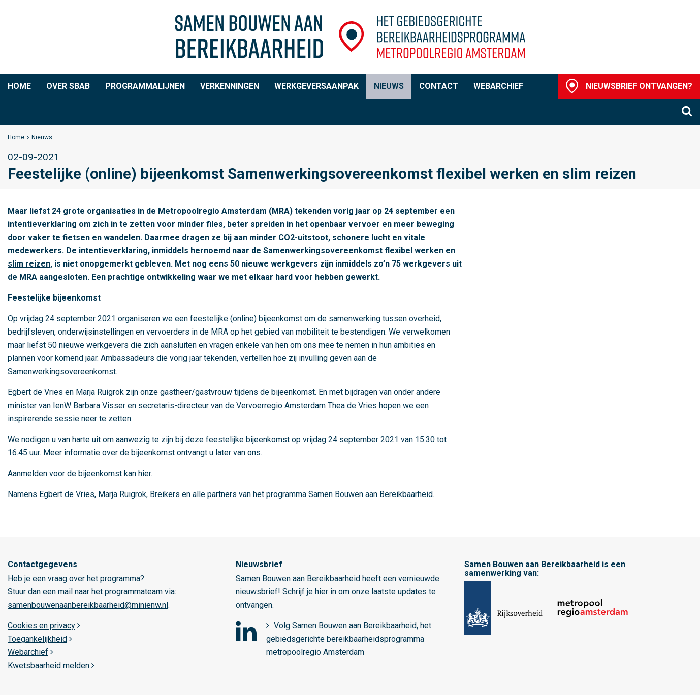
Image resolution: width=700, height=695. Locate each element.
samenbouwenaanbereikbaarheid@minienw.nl (88, 605)
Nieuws (389, 86)
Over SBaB (68, 86)
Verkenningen (229, 86)
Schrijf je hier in (309, 592)
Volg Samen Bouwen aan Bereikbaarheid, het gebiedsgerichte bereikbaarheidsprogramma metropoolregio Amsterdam (348, 639)
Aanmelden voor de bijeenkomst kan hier (79, 473)
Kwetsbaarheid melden (48, 665)
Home (19, 86)
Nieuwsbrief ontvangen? (639, 86)
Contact (438, 86)
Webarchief (498, 86)
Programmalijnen (145, 86)
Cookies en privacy (41, 626)
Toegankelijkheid (37, 639)
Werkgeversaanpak (316, 86)
